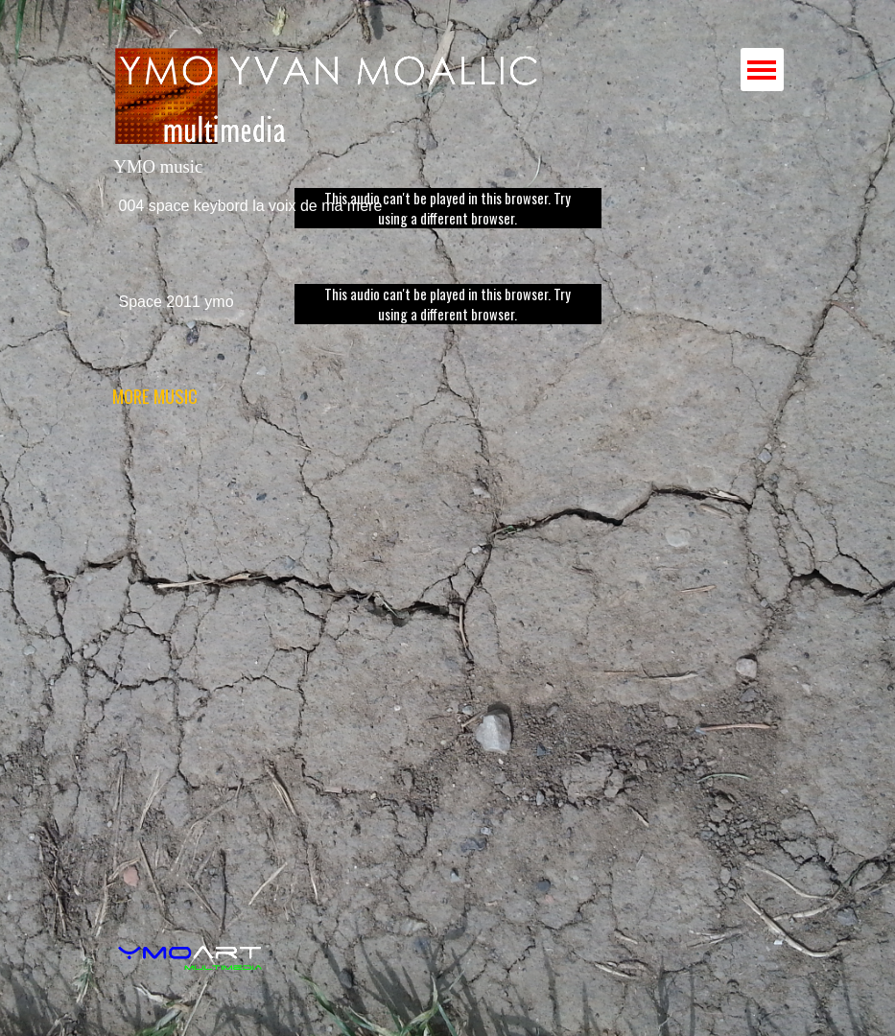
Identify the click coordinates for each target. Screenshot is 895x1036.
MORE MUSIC (155, 396)
